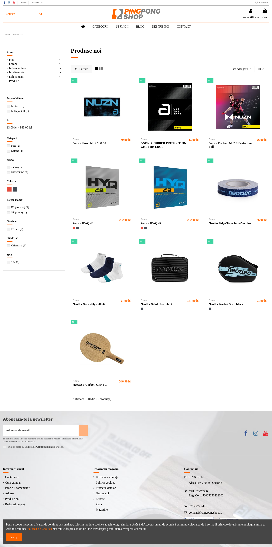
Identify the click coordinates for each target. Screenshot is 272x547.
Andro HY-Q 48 (83, 223)
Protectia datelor (106, 487)
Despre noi (102, 493)
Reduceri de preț (15, 504)
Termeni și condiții (107, 477)
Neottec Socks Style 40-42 (89, 304)
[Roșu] (74, 228)
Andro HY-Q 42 (151, 223)
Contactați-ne (37, 2)
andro (16, 167)
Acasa (10, 52)
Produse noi (12, 498)
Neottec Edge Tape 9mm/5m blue (230, 223)
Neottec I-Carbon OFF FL (90, 384)
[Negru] (77, 228)
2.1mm (17, 229)
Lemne (13, 63)
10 (261, 69)
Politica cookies (105, 482)
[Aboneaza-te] (83, 430)
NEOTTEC (19, 172)
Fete (11, 59)
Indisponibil (20, 111)
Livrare (23, 2)
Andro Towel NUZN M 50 (89, 143)
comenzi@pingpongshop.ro (205, 512)
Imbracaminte (17, 68)
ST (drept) (19, 212)
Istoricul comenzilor (17, 487)
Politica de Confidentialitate (39, 446)
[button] (122, 26)
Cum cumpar (13, 482)
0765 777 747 (197, 506)
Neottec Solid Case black (156, 304)
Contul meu (12, 477)
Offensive (18, 245)
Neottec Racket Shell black (226, 304)
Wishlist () (262, 2)
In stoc (17, 106)
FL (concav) (20, 207)
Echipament (16, 76)
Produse (14, 80)
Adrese (9, 493)
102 (15, 262)
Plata (99, 504)
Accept (14, 537)
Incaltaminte (16, 72)
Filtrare (81, 69)
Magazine (102, 509)
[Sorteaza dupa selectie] (241, 69)
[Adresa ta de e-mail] (41, 430)
